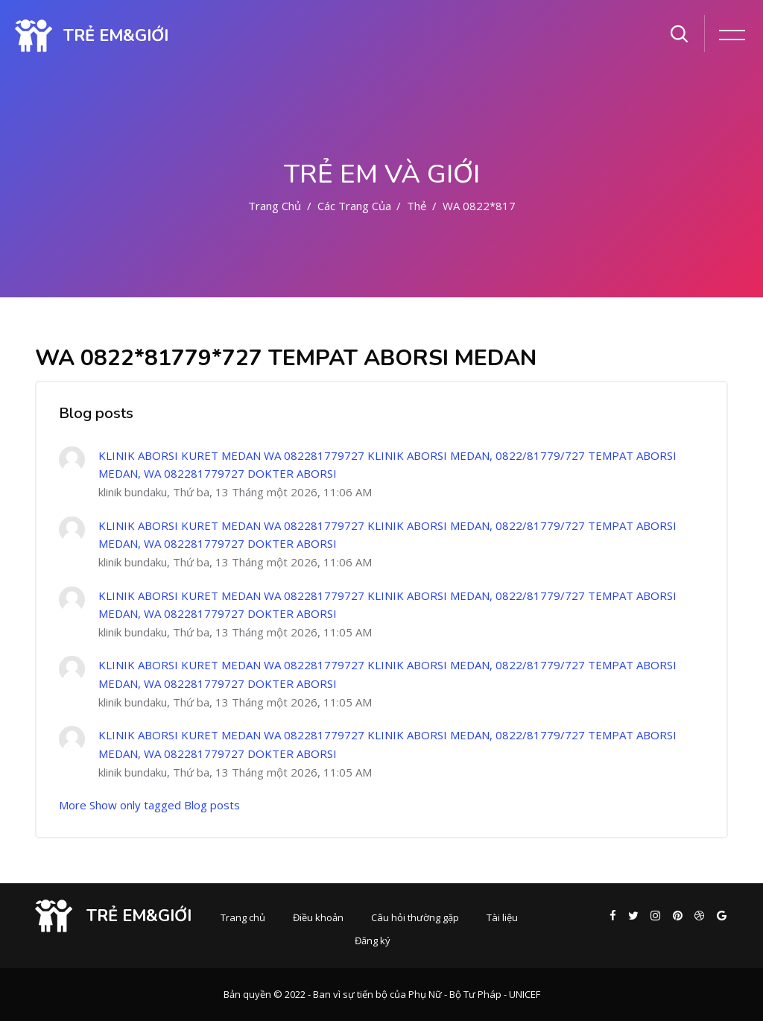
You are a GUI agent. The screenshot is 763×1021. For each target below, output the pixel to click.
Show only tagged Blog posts (164, 804)
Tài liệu (502, 917)
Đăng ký (372, 940)
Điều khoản (318, 917)
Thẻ (416, 205)
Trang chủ (274, 205)
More (72, 804)
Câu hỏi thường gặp (415, 917)
